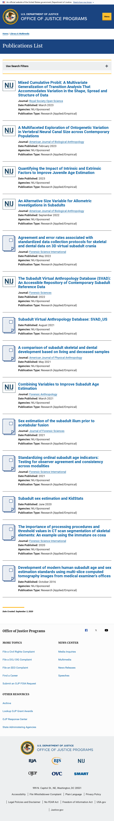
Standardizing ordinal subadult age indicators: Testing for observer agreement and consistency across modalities (60, 461)
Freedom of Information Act (78, 802)
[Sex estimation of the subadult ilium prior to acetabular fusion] (9, 434)
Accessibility (19, 794)
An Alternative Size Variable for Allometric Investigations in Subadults (55, 203)
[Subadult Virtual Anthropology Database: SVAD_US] (9, 332)
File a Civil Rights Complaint (19, 651)
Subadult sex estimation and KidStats (50, 498)
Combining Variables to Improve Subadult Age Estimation (58, 386)
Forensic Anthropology (43, 394)
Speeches (63, 675)
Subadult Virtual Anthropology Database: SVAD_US (62, 319)
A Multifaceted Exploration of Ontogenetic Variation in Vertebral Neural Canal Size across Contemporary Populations (63, 131)
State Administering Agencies (19, 727)
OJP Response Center (15, 719)
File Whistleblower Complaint (45, 794)
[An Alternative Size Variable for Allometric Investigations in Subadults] (9, 205)
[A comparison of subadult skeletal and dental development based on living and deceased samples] (9, 360)
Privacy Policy (93, 794)
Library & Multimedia (19, 33)
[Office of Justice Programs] (10, 17)
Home (5, 33)
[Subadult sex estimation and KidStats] (9, 511)
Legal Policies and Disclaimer (24, 802)
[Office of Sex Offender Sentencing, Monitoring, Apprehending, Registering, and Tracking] (81, 776)
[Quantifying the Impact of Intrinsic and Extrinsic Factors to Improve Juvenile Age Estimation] (9, 172)
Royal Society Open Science (46, 101)
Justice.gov (57, 809)
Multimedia (64, 659)
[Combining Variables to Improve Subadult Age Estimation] (9, 388)
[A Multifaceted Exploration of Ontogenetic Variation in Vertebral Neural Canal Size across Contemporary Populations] (9, 131)
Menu (106, 16)
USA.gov (101, 802)
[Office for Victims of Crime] (57, 776)
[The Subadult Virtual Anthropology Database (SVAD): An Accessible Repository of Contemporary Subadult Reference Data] (9, 282)
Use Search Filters (17, 66)
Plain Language (73, 794)
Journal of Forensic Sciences (46, 431)
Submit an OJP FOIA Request (19, 683)
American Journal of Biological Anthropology (56, 141)
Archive (7, 703)
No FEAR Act (51, 802)
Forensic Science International (47, 251)
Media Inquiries (67, 651)
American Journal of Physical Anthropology (55, 357)
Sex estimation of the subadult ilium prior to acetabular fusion (56, 423)
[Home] (54, 16)
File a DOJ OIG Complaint (17, 659)
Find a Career (10, 675)
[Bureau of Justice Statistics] (57, 765)
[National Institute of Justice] (81, 763)
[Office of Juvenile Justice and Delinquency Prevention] (32, 776)
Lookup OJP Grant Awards (18, 711)
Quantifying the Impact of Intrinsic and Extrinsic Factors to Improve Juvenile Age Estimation (59, 170)
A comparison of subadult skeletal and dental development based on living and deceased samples (63, 349)
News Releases (66, 667)
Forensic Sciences (40, 292)
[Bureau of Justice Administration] (32, 763)
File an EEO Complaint (15, 667)
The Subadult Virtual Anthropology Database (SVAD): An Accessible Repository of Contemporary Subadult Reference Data (64, 282)
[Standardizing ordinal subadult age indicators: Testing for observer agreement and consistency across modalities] (9, 470)
